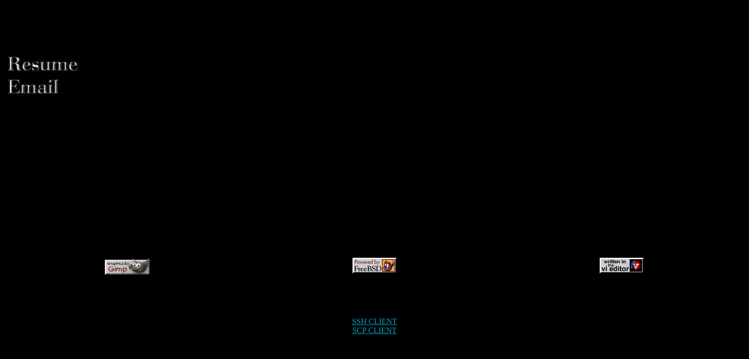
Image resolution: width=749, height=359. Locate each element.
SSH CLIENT (374, 321)
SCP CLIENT (375, 330)
